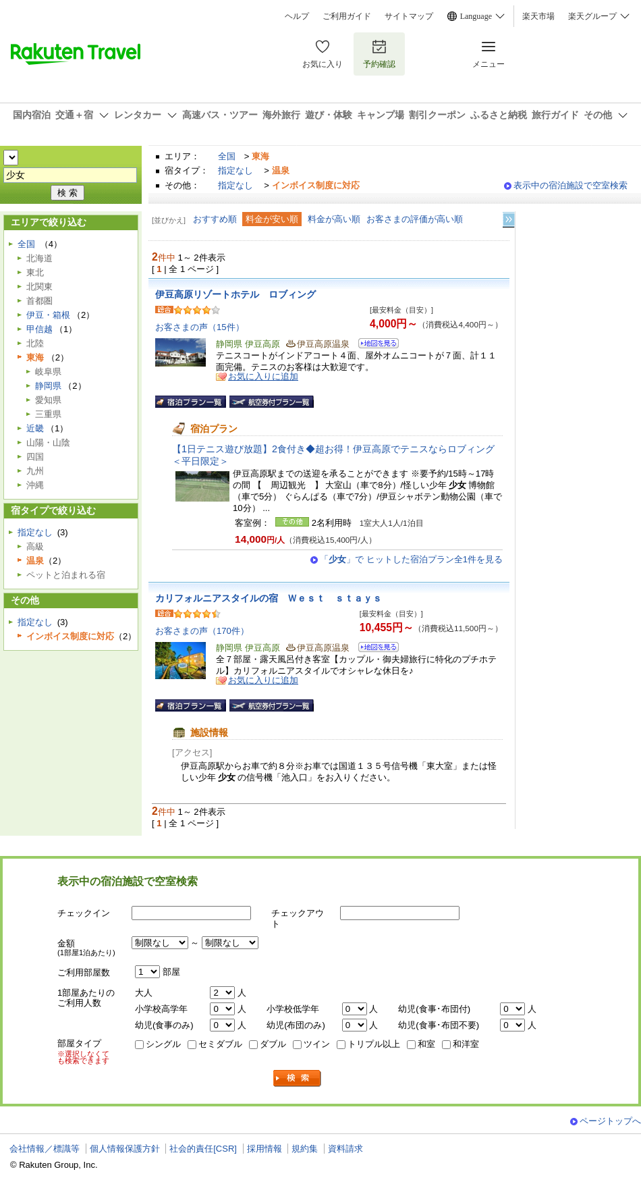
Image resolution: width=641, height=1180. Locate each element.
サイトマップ (409, 16)
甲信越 (39, 329)
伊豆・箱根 (48, 315)
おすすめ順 (215, 219)
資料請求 (345, 1149)
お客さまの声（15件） (199, 327)
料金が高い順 (334, 219)
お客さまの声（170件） (202, 631)
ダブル (273, 1044)
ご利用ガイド (347, 16)
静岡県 (48, 386)
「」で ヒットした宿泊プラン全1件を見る (411, 559)
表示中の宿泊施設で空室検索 (570, 185)
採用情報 (264, 1149)
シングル (163, 1044)
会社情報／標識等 (44, 1149)
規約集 (304, 1149)
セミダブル (220, 1044)
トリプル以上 (373, 1044)
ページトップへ (610, 1121)
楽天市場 (538, 16)
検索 (297, 1078)
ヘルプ (297, 16)
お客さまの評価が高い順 (414, 219)
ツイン (317, 1044)
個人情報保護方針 (125, 1149)
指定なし (235, 170)
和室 (426, 1044)
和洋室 (466, 1044)
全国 (226, 156)
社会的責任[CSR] (203, 1149)
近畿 (35, 428)
